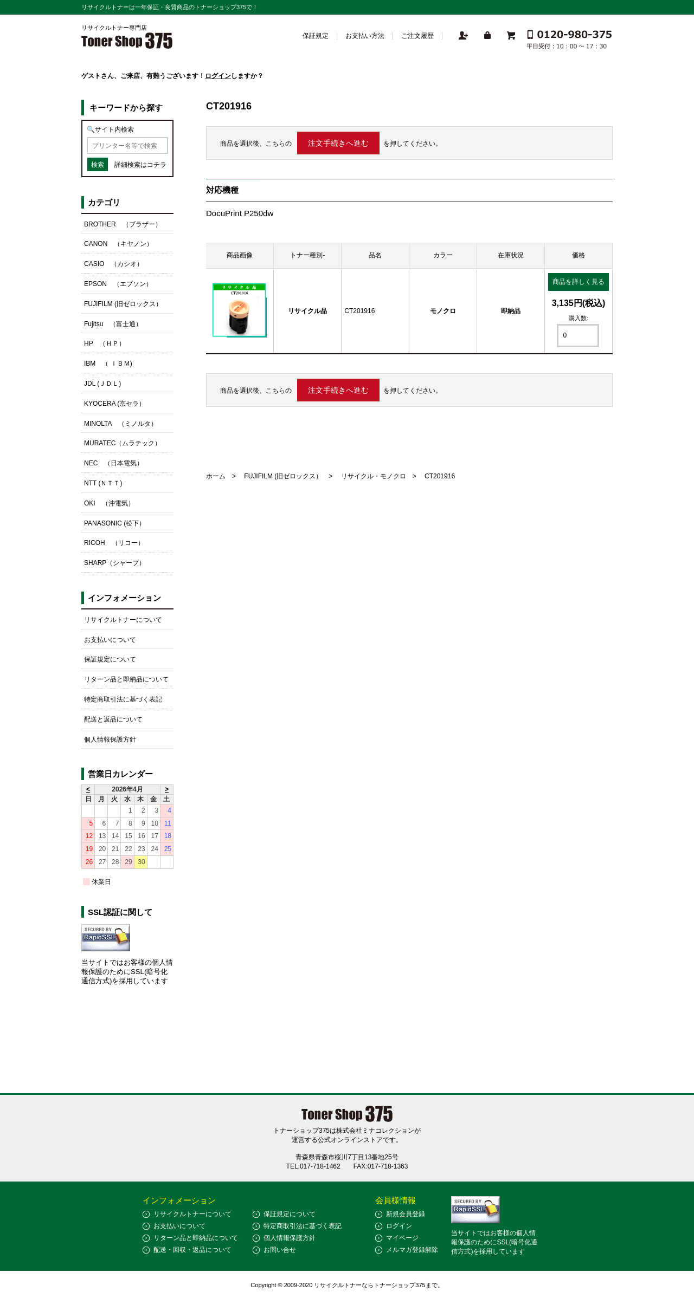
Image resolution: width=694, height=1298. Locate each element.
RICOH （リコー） (114, 543)
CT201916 (359, 311)
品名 (375, 255)
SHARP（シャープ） (114, 563)
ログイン (218, 76)
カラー (443, 255)
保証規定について (110, 659)
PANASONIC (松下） (114, 523)
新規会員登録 (405, 1214)
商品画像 (240, 255)
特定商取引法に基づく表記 (123, 699)
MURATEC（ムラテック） (122, 443)
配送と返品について (113, 719)
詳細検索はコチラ (140, 164)
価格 (578, 255)
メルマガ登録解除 (412, 1250)
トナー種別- (307, 255)
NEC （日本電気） (113, 463)
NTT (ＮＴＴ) (103, 483)
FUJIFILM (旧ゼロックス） (283, 476)
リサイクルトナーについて (123, 620)
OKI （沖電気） (109, 503)
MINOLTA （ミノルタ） (120, 423)
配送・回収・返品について (192, 1250)
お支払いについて (110, 640)
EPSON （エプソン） (118, 284)
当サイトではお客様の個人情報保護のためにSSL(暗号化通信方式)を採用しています (127, 971)
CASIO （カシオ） (113, 264)
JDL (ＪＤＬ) (102, 383)
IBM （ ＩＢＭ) (108, 363)
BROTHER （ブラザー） (123, 224)
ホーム (216, 476)
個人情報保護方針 (110, 739)
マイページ (402, 1238)
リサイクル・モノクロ (373, 476)
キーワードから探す (126, 107)
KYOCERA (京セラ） (114, 403)
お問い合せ (280, 1250)
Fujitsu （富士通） (113, 324)
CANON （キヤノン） (118, 244)
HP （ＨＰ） (104, 343)
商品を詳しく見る (578, 281)
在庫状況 (511, 255)
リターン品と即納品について (126, 679)
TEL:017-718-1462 (313, 1166)
